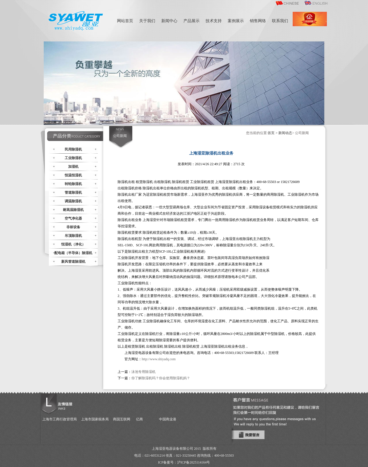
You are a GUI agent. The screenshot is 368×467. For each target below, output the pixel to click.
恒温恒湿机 (73, 175)
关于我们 (147, 21)
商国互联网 (121, 419)
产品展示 (191, 21)
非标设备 (73, 227)
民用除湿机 (73, 149)
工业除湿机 (73, 158)
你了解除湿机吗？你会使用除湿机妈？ (160, 378)
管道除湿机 (73, 192)
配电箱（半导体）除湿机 (73, 253)
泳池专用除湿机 (143, 372)
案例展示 (236, 21)
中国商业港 (167, 419)
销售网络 (258, 21)
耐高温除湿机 (73, 210)
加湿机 (73, 167)
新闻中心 (169, 21)
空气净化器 (73, 218)
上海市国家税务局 (95, 419)
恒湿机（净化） (73, 244)
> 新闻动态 (283, 133)
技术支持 (214, 21)
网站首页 (125, 21)
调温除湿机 (73, 201)
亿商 (139, 419)
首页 (271, 133)
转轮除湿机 (73, 184)
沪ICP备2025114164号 (193, 462)
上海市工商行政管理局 (59, 419)
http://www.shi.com (159, 359)
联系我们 (280, 21)
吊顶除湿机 (73, 236)
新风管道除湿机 (73, 262)
